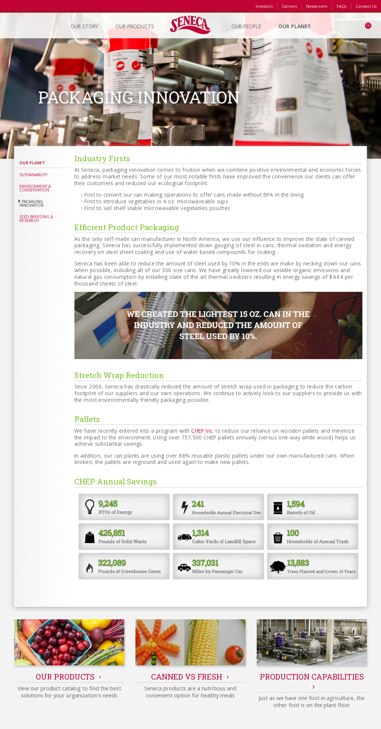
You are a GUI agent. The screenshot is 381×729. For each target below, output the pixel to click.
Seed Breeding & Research (36, 218)
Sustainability (33, 174)
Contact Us (366, 6)
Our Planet (32, 162)
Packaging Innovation (31, 203)
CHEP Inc (201, 430)
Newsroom (316, 6)
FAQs (341, 6)
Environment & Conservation (35, 188)
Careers (289, 6)
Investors (264, 6)
